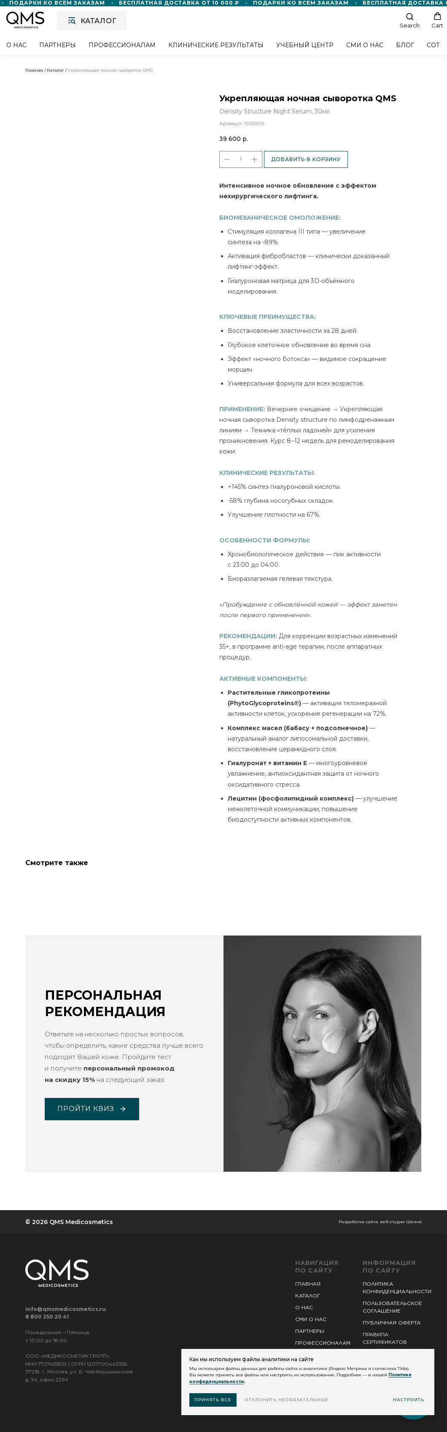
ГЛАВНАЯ (307, 1284)
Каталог (55, 70)
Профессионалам (122, 45)
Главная (34, 70)
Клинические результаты (216, 45)
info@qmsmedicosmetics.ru (65, 1309)
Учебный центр (305, 45)
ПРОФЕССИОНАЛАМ (322, 1343)
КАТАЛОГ (307, 1295)
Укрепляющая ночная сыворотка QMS (110, 70)
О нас (16, 45)
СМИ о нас (364, 45)
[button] (410, 20)
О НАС (304, 1307)
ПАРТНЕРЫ (309, 1331)
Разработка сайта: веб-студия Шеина (380, 1221)
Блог (405, 45)
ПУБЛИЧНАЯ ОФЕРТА (391, 1322)
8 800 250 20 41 (47, 1316)
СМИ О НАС (310, 1319)
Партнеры (57, 45)
